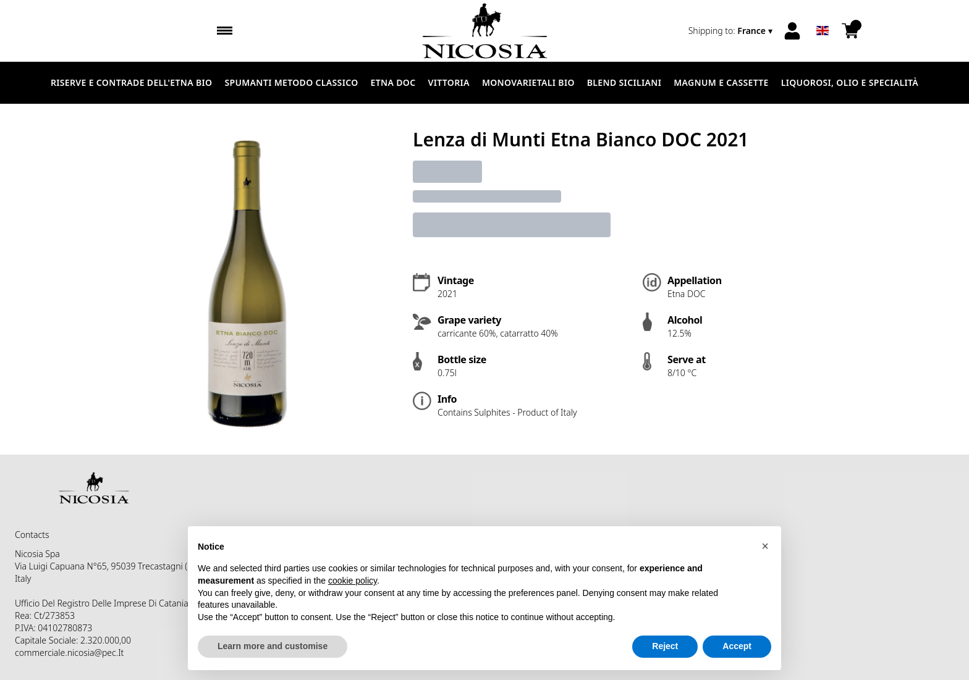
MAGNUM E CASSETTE (721, 82)
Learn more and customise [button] (273, 646)
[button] (765, 546)
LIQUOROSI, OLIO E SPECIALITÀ (849, 82)
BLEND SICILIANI (624, 82)
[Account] (792, 31)
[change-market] (731, 31)
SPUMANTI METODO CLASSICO (291, 82)
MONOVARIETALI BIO (528, 82)
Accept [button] (736, 646)
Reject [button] (665, 646)
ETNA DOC (393, 82)
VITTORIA (449, 82)
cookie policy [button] (352, 581)
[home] (485, 31)
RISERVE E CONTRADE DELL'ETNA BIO (132, 82)
